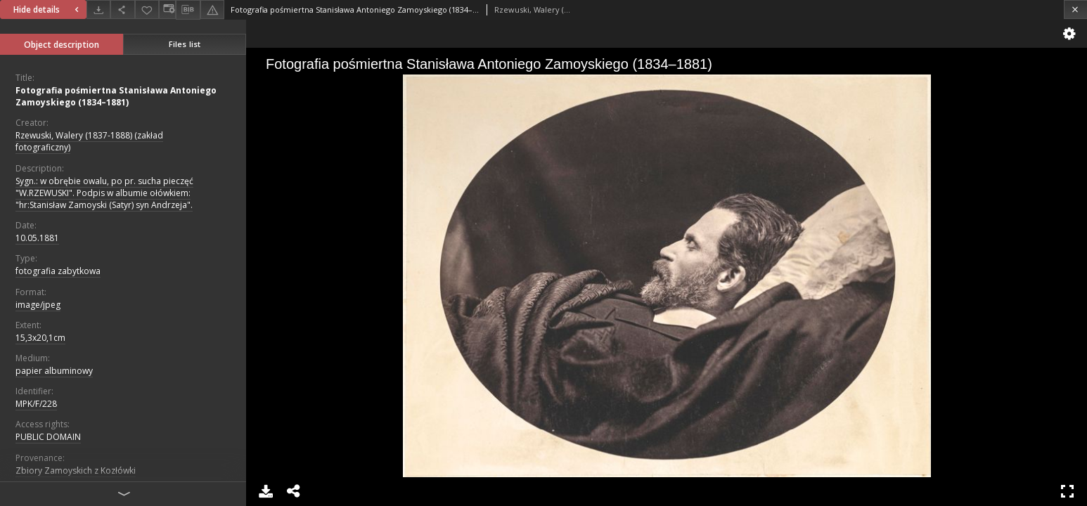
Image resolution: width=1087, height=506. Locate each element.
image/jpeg (37, 305)
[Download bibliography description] (188, 10)
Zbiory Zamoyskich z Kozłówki (75, 470)
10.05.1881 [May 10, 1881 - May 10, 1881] (37, 238)
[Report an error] (212, 9)
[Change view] (167, 9)
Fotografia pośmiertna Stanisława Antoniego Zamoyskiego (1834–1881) (116, 96)
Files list (184, 44)
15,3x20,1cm (40, 338)
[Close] (1075, 9)
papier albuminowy (54, 371)
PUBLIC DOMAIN (48, 437)
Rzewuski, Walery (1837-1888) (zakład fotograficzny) (89, 141)
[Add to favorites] (147, 9)
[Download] (98, 9)
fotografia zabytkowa (58, 271)
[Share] (122, 9)
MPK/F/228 (36, 404)
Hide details (47, 9)
